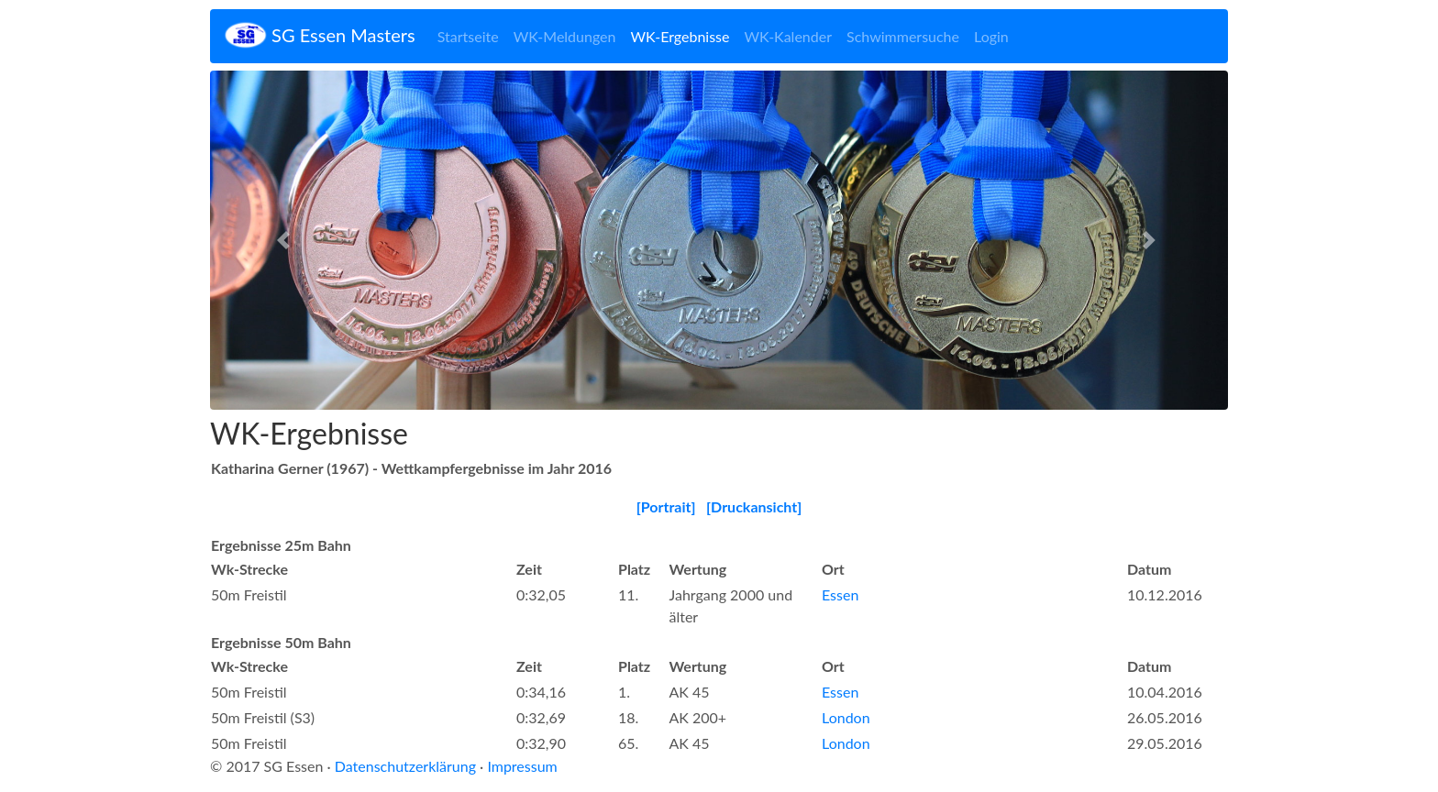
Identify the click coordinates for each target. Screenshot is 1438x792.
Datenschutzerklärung (405, 766)
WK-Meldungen (565, 36)
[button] (286, 240)
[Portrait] (666, 506)
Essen (840, 594)
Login (991, 36)
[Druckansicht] (754, 506)
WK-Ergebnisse (679, 36)
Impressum (522, 766)
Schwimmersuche (902, 36)
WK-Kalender (788, 36)
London (846, 717)
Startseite (468, 36)
